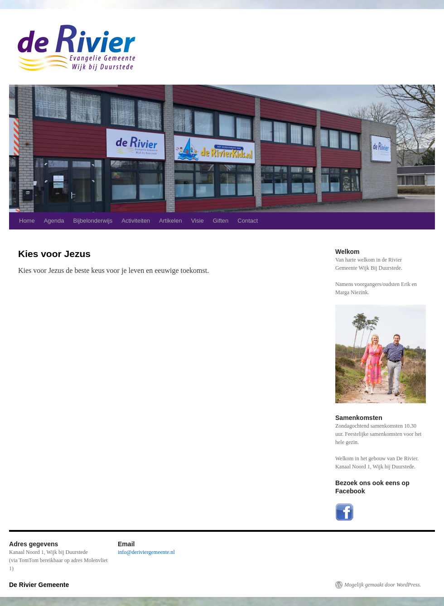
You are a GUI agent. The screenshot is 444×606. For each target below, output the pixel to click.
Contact (247, 220)
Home (27, 220)
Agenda (54, 220)
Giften (221, 220)
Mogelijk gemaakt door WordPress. (382, 585)
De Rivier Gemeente (39, 584)
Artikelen (170, 220)
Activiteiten (135, 220)
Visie (197, 220)
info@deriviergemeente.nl (146, 552)
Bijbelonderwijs (93, 220)
